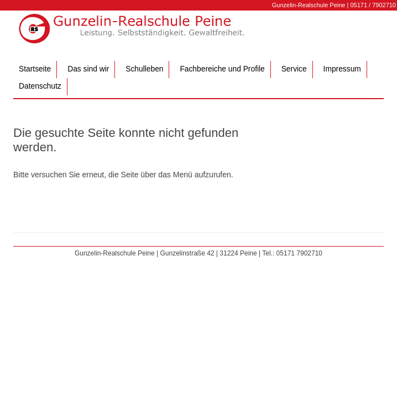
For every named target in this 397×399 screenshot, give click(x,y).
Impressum (342, 69)
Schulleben (144, 69)
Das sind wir (88, 69)
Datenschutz (40, 86)
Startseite (35, 69)
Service (294, 69)
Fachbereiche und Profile (222, 69)
